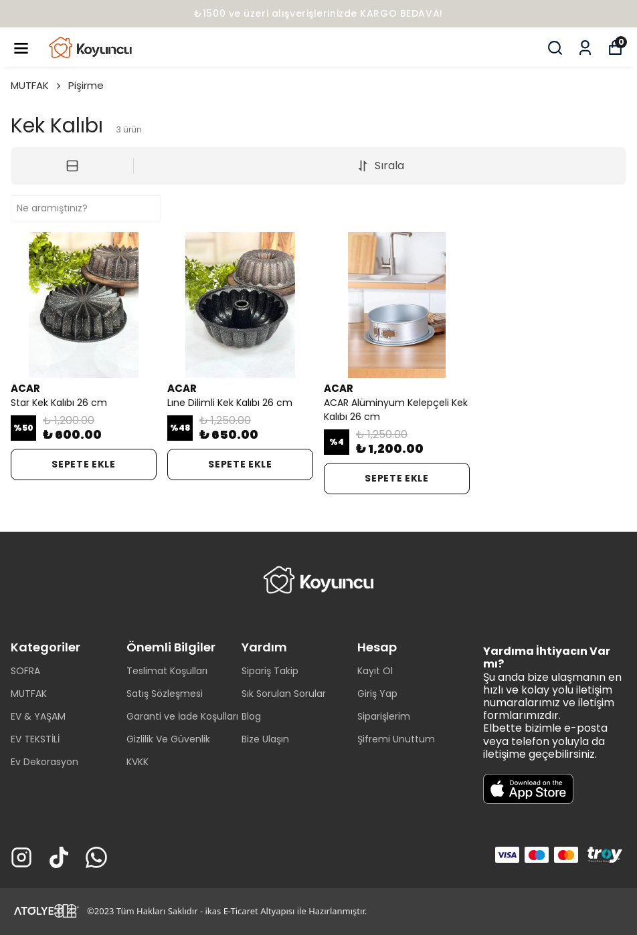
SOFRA (25, 671)
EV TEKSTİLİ (35, 739)
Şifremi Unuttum (396, 739)
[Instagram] (21, 857)
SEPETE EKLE (84, 464)
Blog (251, 716)
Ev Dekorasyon (44, 761)
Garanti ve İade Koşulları (182, 716)
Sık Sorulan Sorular (284, 693)
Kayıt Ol (375, 671)
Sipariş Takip (270, 671)
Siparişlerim (383, 716)
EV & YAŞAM (38, 716)
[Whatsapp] (96, 857)
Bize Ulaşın (265, 739)
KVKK (137, 761)
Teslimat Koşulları (166, 671)
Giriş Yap (377, 693)
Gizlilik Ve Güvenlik (168, 739)
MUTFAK (37, 85)
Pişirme (86, 85)
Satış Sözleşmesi (164, 693)
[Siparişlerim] (585, 47)
